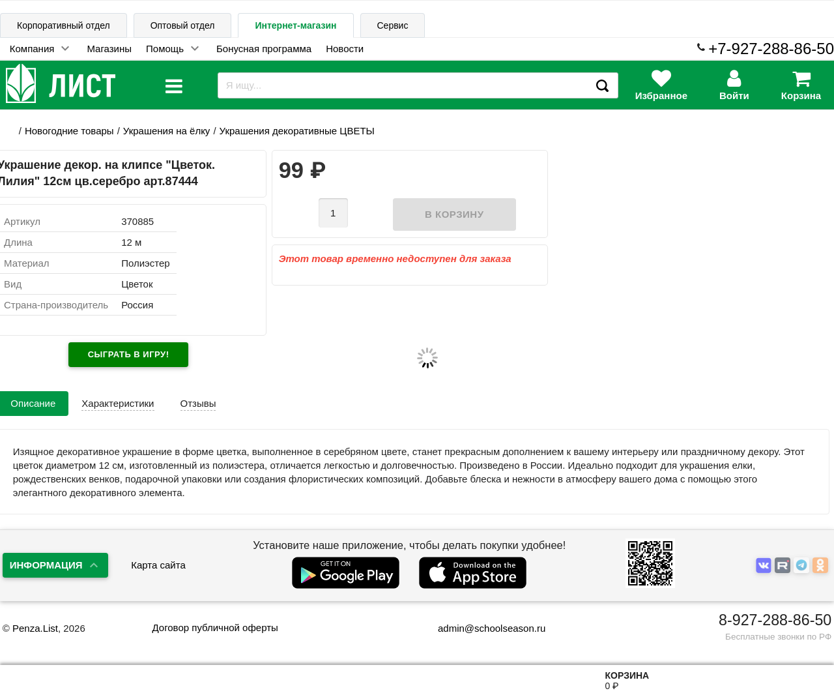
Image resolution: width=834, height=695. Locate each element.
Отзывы (198, 403)
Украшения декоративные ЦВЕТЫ (297, 130)
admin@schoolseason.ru (483, 628)
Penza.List (35, 628)
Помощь (165, 48)
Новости (345, 48)
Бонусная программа (263, 48)
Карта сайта (158, 564)
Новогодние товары (69, 130)
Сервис (393, 25)
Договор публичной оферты (215, 627)
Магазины (109, 48)
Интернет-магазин (295, 25)
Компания (32, 48)
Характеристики (117, 403)
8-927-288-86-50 (775, 620)
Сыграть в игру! (128, 354)
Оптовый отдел (183, 25)
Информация (46, 564)
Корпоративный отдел (63, 25)
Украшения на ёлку (166, 130)
